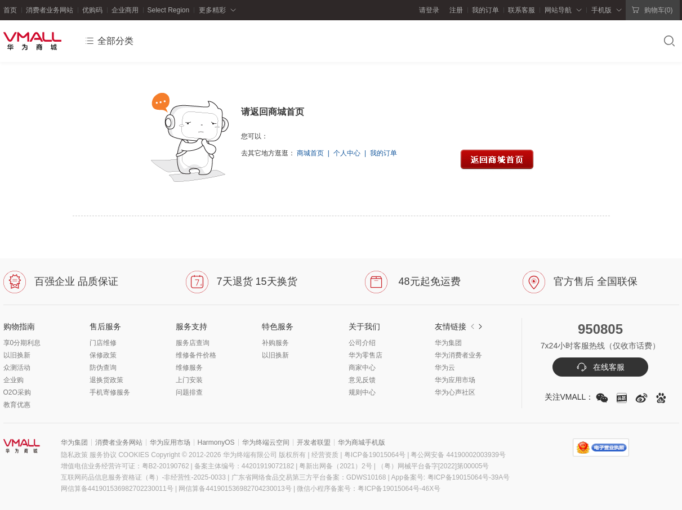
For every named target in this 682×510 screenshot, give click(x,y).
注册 (454, 10)
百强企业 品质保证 (60, 281)
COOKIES (133, 455)
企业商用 (125, 10)
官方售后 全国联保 (580, 281)
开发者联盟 (314, 442)
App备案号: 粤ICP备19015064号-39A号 (450, 477)
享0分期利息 (22, 343)
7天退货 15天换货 (241, 281)
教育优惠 (16, 405)
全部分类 (108, 41)
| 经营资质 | (325, 455)
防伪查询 (103, 368)
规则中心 (362, 392)
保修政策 (103, 355)
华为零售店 (365, 355)
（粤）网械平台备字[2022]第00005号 (433, 466)
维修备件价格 (196, 355)
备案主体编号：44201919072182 (244, 466)
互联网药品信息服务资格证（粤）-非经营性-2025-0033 (143, 477)
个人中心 (346, 153)
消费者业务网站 (49, 10)
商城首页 (310, 153)
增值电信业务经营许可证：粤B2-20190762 (127, 466)
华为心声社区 (455, 392)
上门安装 (189, 380)
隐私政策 (74, 455)
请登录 (429, 10)
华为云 (445, 368)
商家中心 (362, 368)
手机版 (601, 10)
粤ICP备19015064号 (373, 455)
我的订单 (485, 10)
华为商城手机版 (361, 442)
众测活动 (16, 368)
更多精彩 (212, 10)
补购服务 (275, 343)
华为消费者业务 (458, 355)
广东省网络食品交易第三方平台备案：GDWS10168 (308, 477)
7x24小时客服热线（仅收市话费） (600, 345)
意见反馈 (362, 380)
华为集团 (448, 343)
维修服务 (189, 368)
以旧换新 (16, 355)
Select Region (169, 10)
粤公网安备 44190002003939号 (458, 455)
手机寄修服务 (110, 392)
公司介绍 (362, 343)
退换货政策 (106, 380)
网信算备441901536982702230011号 (117, 489)
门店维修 (103, 343)
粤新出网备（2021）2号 (338, 466)
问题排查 (189, 392)
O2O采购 (17, 392)
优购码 (92, 10)
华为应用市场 (455, 380)
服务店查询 (192, 343)
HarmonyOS (216, 442)
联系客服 (521, 10)
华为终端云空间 (265, 442)
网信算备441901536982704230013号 (235, 489)
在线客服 (600, 367)
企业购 (13, 380)
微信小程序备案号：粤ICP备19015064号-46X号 (368, 489)
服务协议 (103, 455)
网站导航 (558, 10)
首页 (10, 10)
